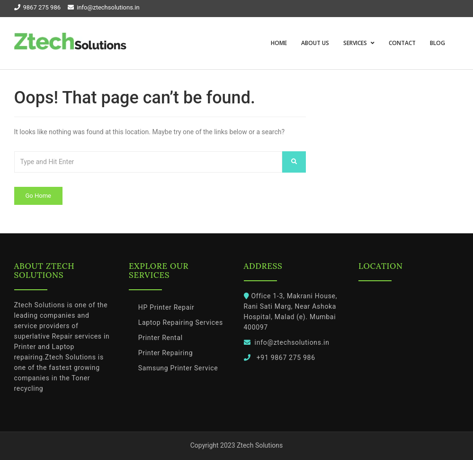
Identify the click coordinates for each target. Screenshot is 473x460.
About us (315, 43)
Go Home (38, 195)
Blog (437, 43)
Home (279, 43)
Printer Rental (160, 337)
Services (355, 43)
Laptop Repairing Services (180, 322)
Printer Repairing (165, 353)
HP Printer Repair (166, 307)
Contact (402, 43)
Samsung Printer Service (178, 368)
